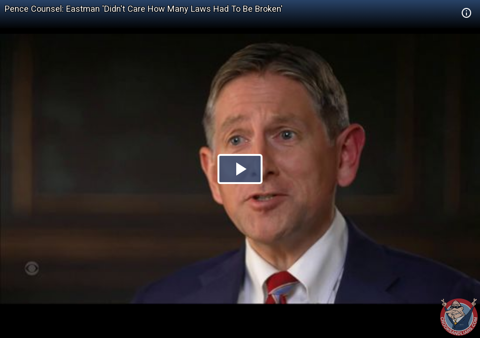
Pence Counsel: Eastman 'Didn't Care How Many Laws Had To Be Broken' (144, 9)
